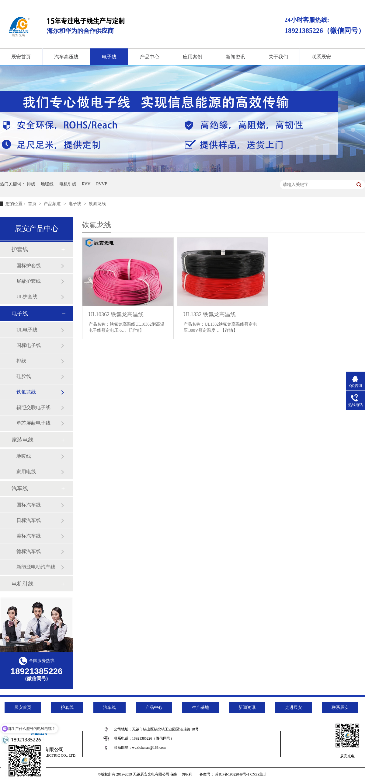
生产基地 (200, 707)
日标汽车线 (28, 520)
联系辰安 (321, 56)
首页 (33, 203)
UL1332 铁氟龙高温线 (209, 314)
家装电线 (22, 440)
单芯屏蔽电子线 (33, 423)
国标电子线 (28, 345)
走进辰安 (293, 707)
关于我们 (278, 56)
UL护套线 (26, 296)
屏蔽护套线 (28, 281)
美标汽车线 (28, 535)
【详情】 (135, 330)
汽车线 (20, 488)
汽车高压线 (66, 56)
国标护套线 (28, 265)
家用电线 (26, 471)
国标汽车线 (28, 504)
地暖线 (47, 184)
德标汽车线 (28, 551)
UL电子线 (26, 329)
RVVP (101, 184)
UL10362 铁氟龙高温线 (116, 314)
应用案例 (192, 56)
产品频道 (53, 203)
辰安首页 (22, 707)
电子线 (109, 56)
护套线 (20, 249)
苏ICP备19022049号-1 (232, 774)
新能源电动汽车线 (35, 566)
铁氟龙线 (97, 203)
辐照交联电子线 (33, 407)
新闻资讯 (235, 56)
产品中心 (149, 56)
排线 (31, 184)
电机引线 (67, 184)
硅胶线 (23, 376)
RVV (86, 184)
